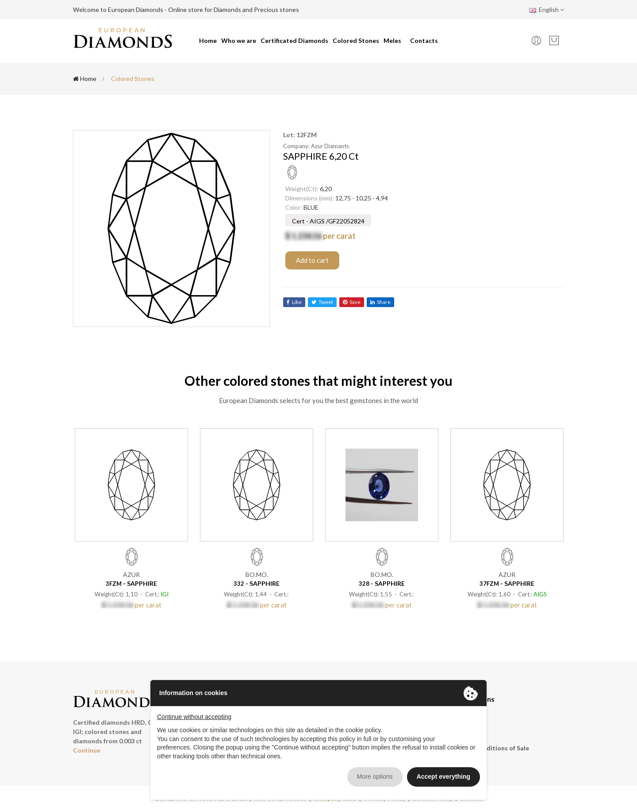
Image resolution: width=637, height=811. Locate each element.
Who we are (238, 40)
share (380, 302)
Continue (86, 750)
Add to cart (312, 260)
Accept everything (443, 776)
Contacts (424, 40)
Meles (392, 40)
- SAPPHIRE (131, 583)
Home (208, 40)
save (352, 302)
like (294, 302)
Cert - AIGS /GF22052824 (328, 221)
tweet (322, 302)
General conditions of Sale (490, 748)
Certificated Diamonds (294, 40)
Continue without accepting (194, 716)
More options (375, 776)
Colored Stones (356, 40)
